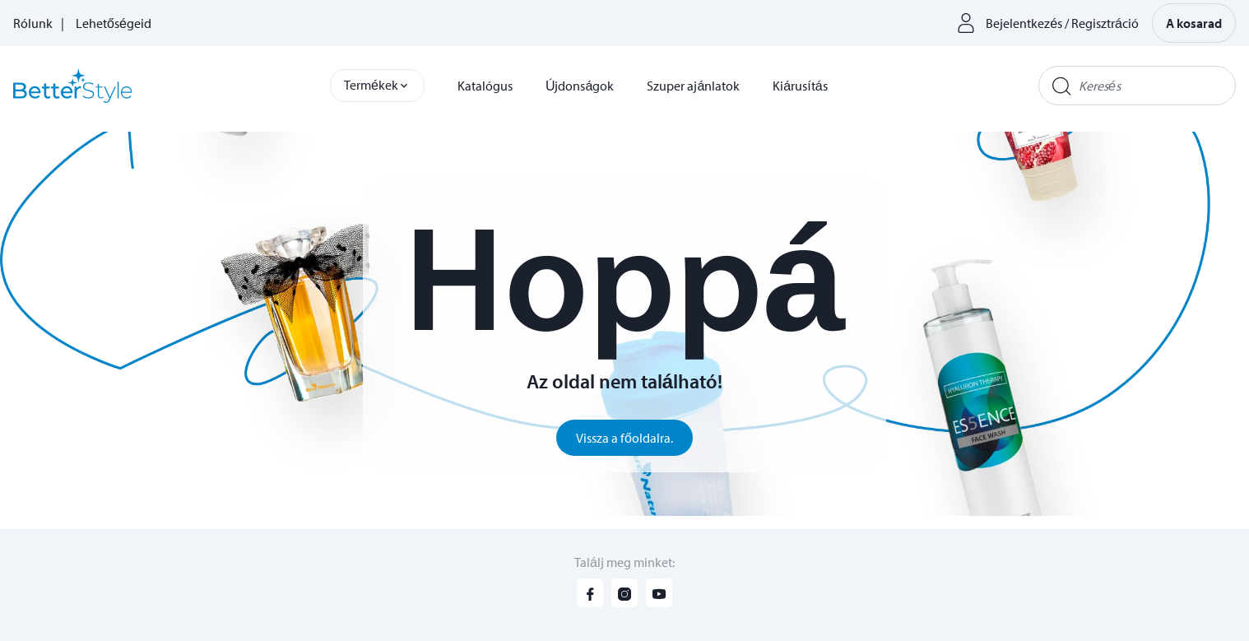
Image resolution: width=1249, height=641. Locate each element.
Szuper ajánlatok (693, 85)
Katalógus (485, 85)
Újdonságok (580, 85)
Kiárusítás (800, 85)
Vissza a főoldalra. (624, 438)
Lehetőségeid (113, 23)
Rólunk (33, 23)
